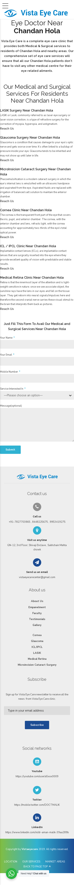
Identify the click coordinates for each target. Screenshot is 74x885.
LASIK (37, 653)
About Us (37, 601)
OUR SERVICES (31, 861)
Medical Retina (37, 659)
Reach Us (7, 128)
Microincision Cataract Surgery (37, 665)
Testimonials (37, 619)
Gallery (37, 625)
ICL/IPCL (37, 647)
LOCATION (10, 861)
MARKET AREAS (55, 861)
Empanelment (37, 607)
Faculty (37, 613)
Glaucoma (37, 641)
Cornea (37, 635)
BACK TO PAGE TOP (35, 866)
